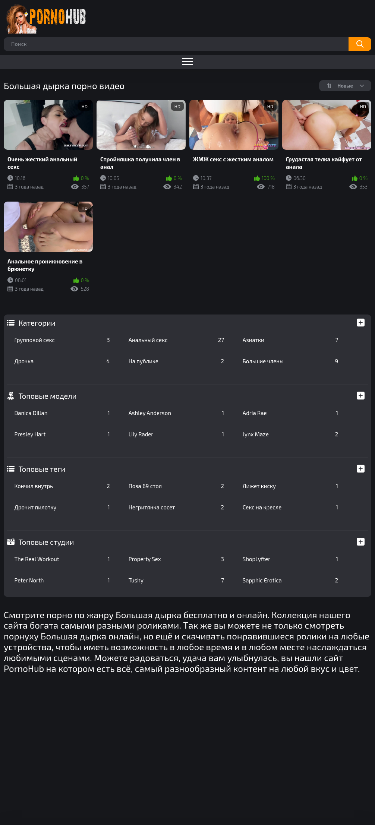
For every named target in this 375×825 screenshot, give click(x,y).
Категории (36, 322)
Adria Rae (290, 413)
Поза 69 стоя (176, 486)
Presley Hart (62, 434)
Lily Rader (176, 434)
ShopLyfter (290, 559)
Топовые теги (41, 468)
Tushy (176, 580)
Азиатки (290, 339)
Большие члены (290, 361)
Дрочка (62, 361)
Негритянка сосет (176, 507)
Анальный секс (176, 339)
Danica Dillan (62, 413)
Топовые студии (46, 541)
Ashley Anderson (176, 413)
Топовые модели (47, 395)
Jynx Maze (290, 434)
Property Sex (176, 559)
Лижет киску (290, 486)
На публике (176, 361)
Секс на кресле (290, 507)
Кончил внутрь (62, 486)
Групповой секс (62, 339)
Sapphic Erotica (290, 580)
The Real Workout (62, 559)
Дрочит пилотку (62, 507)
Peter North (62, 580)
